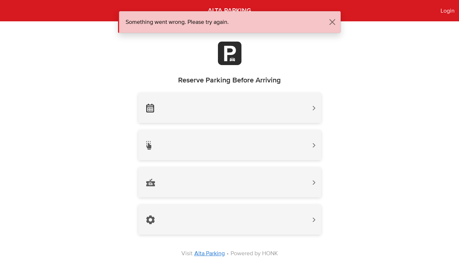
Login (448, 11)
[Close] (332, 22)
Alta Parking (209, 253)
